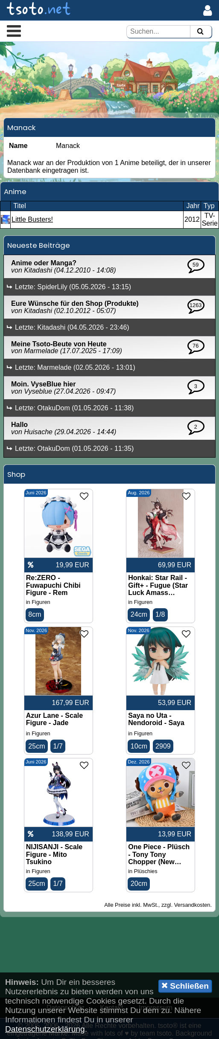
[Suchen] (200, 32)
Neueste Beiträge (38, 240)
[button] (14, 31)
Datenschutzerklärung (45, 1028)
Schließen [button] (185, 985)
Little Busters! (32, 214)
